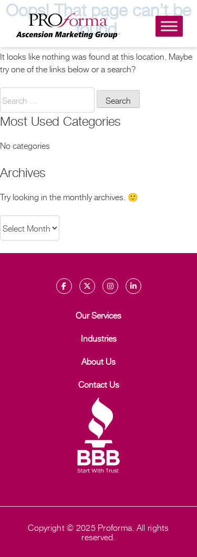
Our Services (98, 315)
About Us (98, 361)
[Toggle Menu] (169, 26)
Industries (99, 338)
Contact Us (98, 384)
